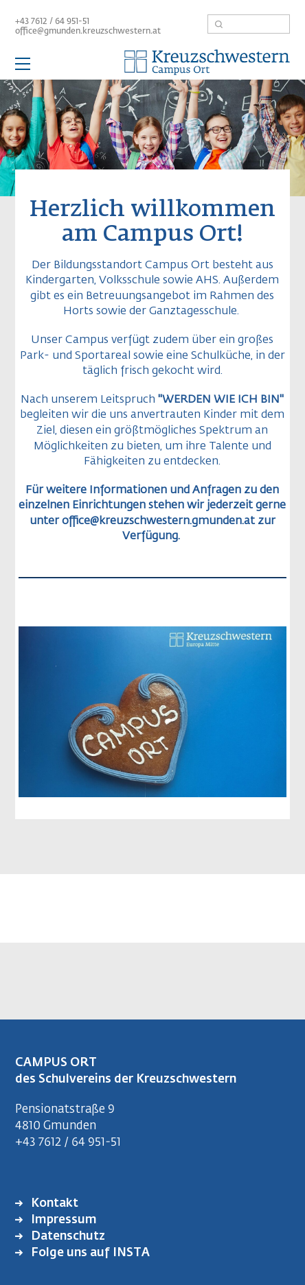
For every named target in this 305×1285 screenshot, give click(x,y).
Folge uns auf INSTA (89, 1253)
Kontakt (53, 1204)
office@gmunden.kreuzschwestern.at (88, 31)
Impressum (62, 1220)
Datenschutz (66, 1236)
